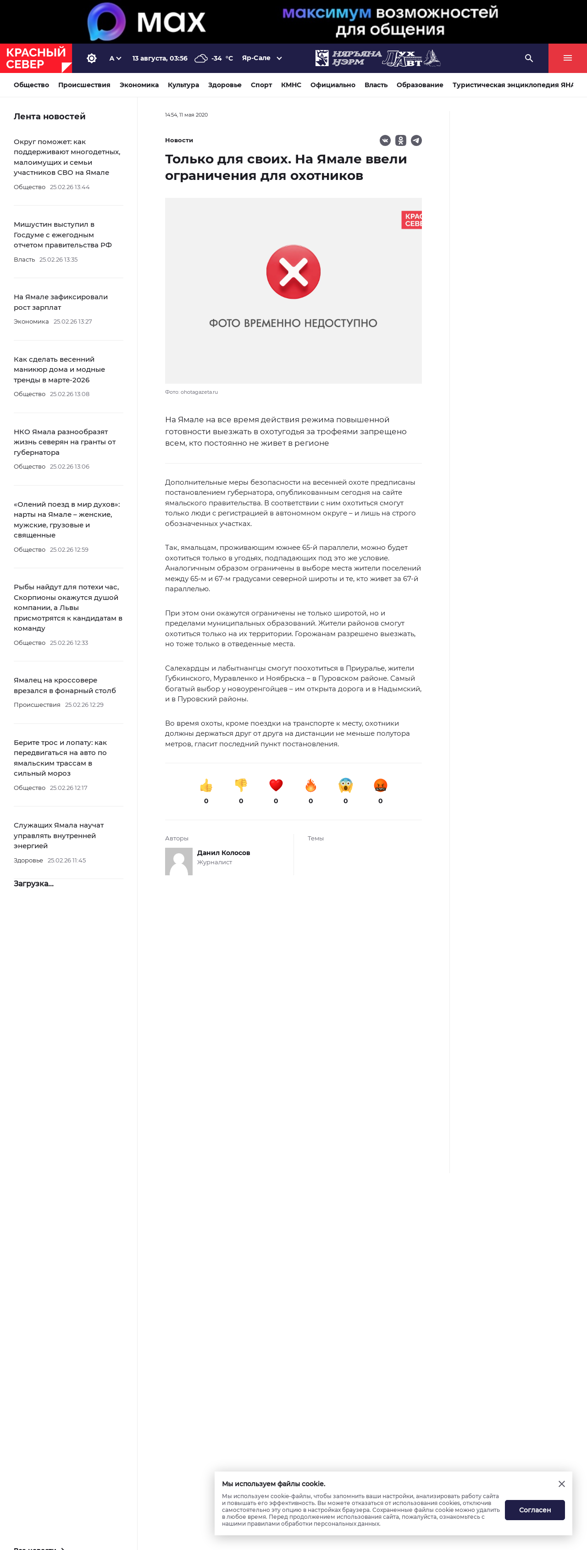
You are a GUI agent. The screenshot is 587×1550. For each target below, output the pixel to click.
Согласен (535, 1510)
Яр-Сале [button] (256, 58)
